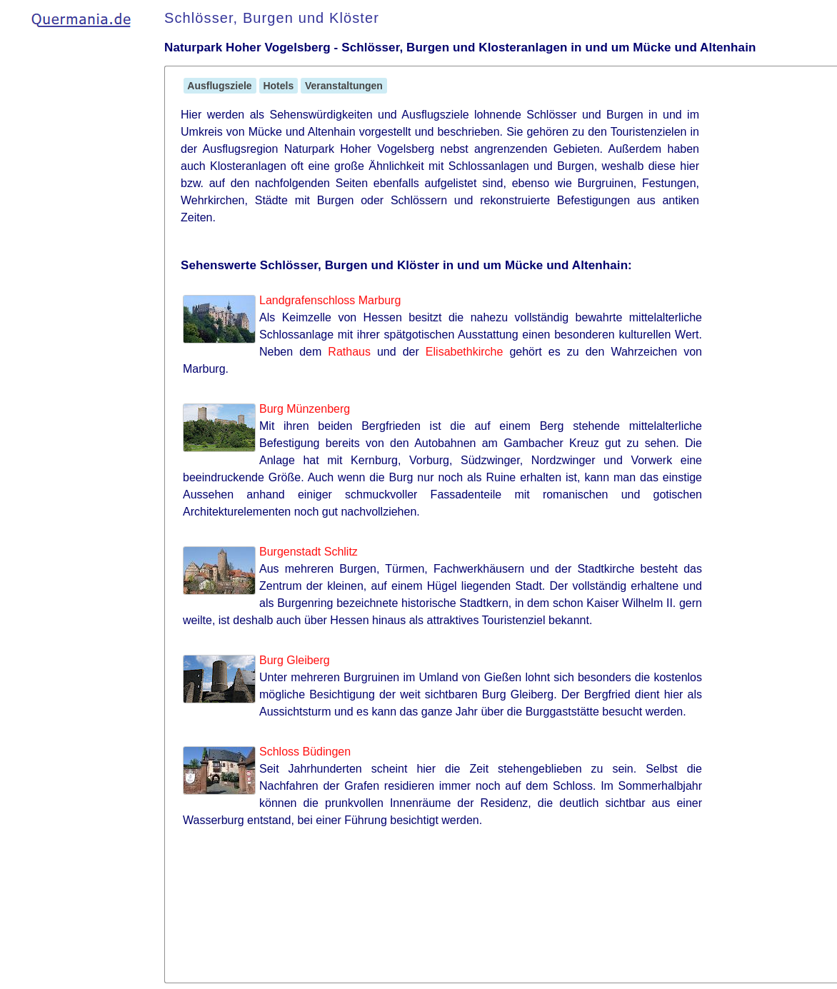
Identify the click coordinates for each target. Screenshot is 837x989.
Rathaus (349, 352)
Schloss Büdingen (305, 751)
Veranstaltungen (344, 85)
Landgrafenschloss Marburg (330, 300)
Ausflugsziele (220, 85)
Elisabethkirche (464, 352)
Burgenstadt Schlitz (308, 552)
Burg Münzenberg (304, 409)
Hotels (279, 85)
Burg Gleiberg (294, 660)
